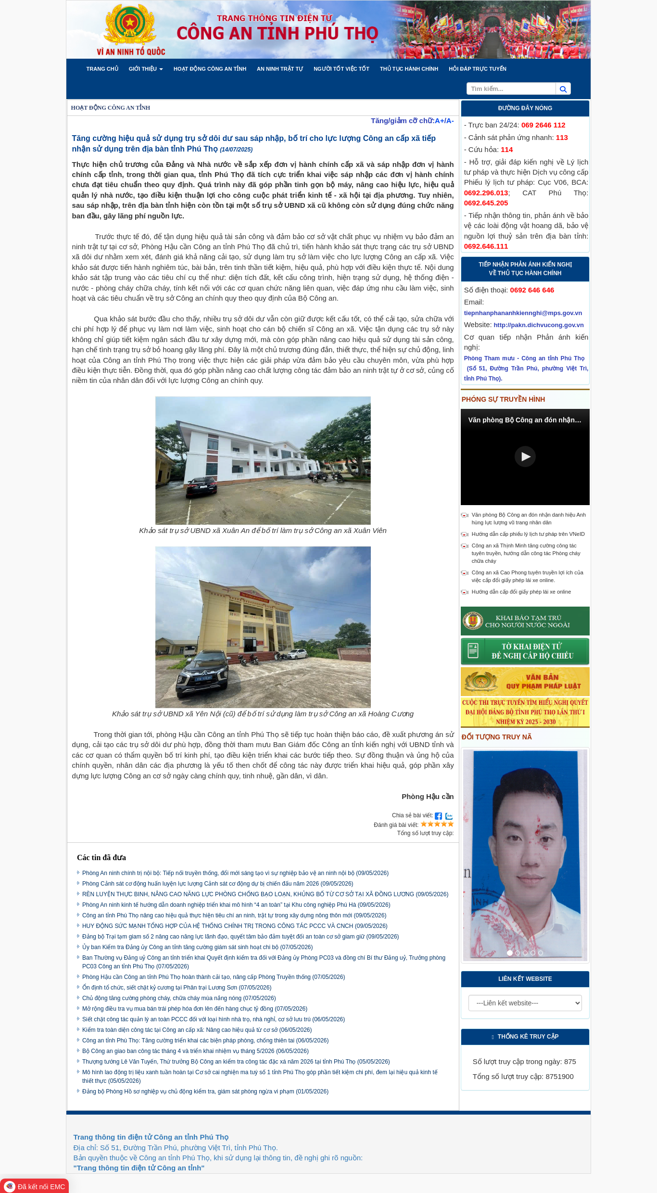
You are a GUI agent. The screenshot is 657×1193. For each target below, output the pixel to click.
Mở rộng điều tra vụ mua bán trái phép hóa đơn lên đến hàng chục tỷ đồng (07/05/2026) (194, 1008)
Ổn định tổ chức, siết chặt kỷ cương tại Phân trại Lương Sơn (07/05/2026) (177, 987)
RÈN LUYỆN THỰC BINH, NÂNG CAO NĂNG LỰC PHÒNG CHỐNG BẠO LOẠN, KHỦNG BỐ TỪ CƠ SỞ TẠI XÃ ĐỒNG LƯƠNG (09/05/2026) (265, 894)
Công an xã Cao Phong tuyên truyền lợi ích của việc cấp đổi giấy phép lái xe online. (527, 576)
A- (450, 120)
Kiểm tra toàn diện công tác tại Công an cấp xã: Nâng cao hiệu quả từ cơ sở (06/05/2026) (197, 1030)
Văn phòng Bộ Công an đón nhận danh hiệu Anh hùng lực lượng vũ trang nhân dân (529, 518)
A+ (439, 120)
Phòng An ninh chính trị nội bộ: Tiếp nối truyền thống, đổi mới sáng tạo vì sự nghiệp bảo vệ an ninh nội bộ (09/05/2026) (235, 873)
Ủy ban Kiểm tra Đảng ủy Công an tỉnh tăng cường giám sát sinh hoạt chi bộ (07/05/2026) (197, 947)
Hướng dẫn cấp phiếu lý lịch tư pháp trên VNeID (528, 534)
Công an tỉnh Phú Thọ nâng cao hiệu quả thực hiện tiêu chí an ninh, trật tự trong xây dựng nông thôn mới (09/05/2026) (234, 915)
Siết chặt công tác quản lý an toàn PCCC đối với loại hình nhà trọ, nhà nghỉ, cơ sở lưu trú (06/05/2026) (213, 1019)
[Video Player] (525, 457)
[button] (102, 68)
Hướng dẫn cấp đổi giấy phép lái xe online (521, 592)
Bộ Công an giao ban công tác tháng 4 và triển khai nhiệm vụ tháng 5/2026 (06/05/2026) (195, 1051)
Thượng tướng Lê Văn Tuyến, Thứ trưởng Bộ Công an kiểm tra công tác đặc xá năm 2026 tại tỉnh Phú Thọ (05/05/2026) (236, 1061)
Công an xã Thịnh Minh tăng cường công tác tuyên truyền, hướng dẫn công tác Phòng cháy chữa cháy (526, 553)
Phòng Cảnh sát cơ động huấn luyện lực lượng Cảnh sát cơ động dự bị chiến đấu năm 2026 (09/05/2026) (218, 883)
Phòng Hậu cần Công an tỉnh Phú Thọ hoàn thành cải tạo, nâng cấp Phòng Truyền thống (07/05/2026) (213, 977)
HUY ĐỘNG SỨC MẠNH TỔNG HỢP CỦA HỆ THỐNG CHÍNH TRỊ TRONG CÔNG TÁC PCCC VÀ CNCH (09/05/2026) (235, 926)
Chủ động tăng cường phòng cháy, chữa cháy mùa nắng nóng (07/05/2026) (179, 998)
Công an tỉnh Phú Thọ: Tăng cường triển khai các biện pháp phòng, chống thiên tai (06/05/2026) (205, 1040)
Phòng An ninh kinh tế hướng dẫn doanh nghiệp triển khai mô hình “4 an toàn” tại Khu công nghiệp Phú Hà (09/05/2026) (236, 904)
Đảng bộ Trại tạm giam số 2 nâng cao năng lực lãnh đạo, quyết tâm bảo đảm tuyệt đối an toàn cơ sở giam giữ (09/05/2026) (240, 936)
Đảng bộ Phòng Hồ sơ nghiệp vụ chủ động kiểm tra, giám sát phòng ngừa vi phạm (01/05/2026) (205, 1091)
